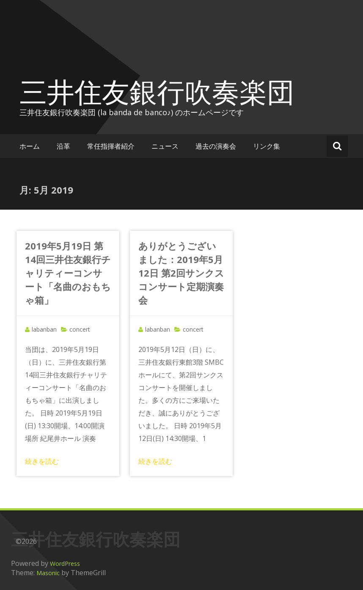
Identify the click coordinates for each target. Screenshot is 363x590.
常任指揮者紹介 (111, 146)
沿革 (63, 146)
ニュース (165, 146)
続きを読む (42, 461)
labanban (44, 329)
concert (79, 329)
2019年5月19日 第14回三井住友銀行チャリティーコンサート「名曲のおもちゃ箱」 (68, 272)
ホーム (29, 146)
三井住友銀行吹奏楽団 (156, 91)
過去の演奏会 (215, 146)
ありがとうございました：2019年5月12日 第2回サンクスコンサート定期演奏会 (181, 272)
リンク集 (266, 146)
